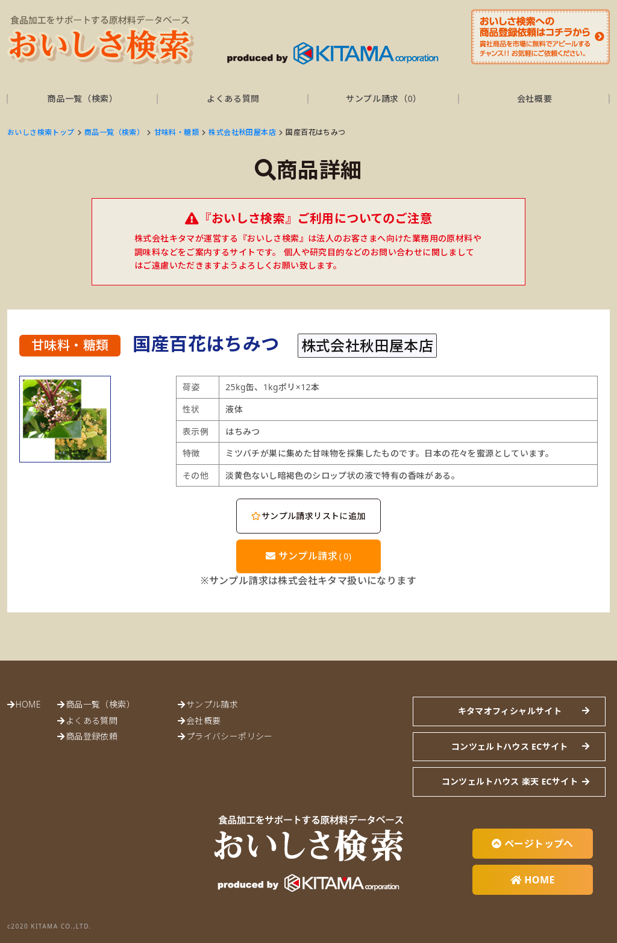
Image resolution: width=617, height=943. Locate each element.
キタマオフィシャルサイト (510, 711)
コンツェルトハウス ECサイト (509, 746)
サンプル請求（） (384, 98)
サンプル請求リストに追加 (308, 515)
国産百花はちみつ (315, 132)
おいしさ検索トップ (41, 132)
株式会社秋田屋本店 (242, 132)
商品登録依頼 (91, 736)
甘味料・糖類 (176, 132)
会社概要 (535, 98)
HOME (27, 704)
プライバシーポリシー (229, 736)
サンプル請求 (309, 555)
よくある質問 (233, 98)
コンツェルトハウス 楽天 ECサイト (510, 781)
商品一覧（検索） (82, 98)
